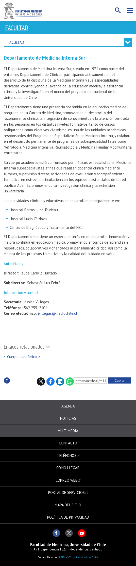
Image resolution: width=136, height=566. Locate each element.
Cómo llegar (68, 467)
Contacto (68, 443)
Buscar (118, 10)
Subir (7, 386)
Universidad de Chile (85, 557)
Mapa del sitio (68, 505)
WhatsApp (69, 381)
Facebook (50, 381)
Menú (130, 10)
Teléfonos (66, 455)
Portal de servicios (66, 492)
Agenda (68, 406)
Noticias (68, 418)
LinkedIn (60, 381)
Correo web (66, 480)
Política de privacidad (68, 517)
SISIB (61, 557)
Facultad (16, 28)
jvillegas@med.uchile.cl (57, 313)
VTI (69, 557)
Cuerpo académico (22, 356)
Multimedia (68, 430)
